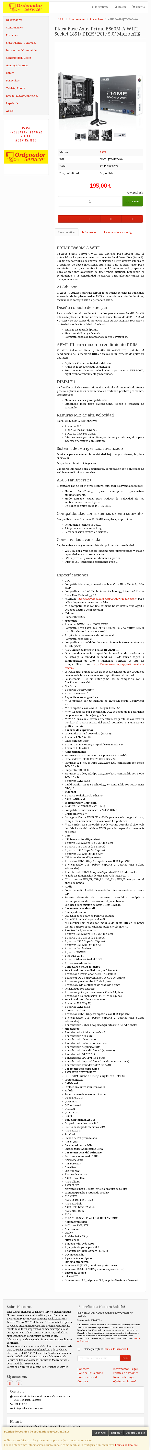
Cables (10, 72)
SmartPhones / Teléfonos (21, 42)
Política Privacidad (90, 1373)
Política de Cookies (126, 1445)
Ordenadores (14, 19)
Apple (10, 110)
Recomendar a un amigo (118, 232)
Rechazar (116, 1432)
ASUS (103, 152)
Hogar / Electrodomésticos (22, 95)
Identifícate (99, 6)
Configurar (100, 1432)
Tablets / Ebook (15, 88)
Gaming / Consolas (17, 65)
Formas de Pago (123, 1377)
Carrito (138, 6)
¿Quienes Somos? (124, 1381)
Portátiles (11, 35)
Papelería (12, 103)
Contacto (83, 1369)
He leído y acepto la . (105, 1349)
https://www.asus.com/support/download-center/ (107, 598)
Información (89, 232)
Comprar (133, 201)
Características (66, 232)
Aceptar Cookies (135, 1432)
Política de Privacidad (116, 1349)
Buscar (120, 6)
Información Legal (125, 1369)
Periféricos (12, 80)
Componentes (14, 27)
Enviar (125, 1358)
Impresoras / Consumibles (22, 50)
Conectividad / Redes (18, 57)
